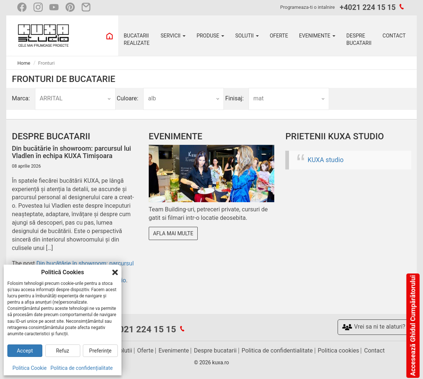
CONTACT (394, 36)
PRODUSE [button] (210, 36)
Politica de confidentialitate (277, 350)
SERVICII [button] (173, 36)
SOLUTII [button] (247, 36)
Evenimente (173, 350)
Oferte (145, 350)
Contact (374, 350)
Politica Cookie (30, 368)
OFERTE (279, 36)
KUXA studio (326, 160)
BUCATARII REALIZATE (136, 39)
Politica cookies (338, 350)
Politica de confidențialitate (81, 368)
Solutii (124, 350)
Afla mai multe (173, 233)
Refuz (62, 351)
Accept (25, 351)
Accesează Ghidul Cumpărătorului (412, 325)
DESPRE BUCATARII (358, 39)
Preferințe (100, 351)
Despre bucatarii (215, 350)
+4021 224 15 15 (368, 7)
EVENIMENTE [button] (317, 36)
